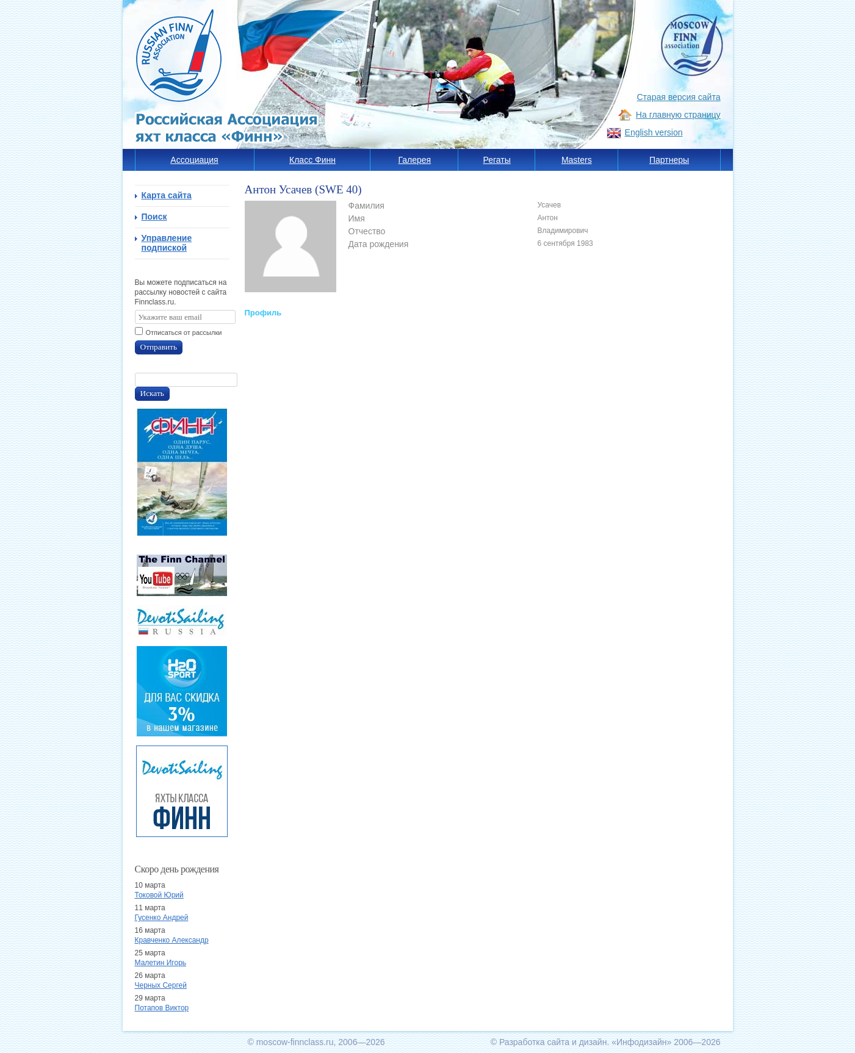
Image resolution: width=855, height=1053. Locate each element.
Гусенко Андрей (162, 917)
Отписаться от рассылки (184, 332)
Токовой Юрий (159, 895)
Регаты (497, 160)
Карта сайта (167, 195)
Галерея (415, 160)
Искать (152, 393)
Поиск (154, 216)
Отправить (159, 346)
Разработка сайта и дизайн (553, 1042)
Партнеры (669, 160)
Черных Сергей (161, 985)
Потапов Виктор (162, 1008)
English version (654, 132)
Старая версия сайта (679, 97)
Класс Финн (312, 160)
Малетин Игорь (161, 962)
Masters (576, 160)
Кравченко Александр (172, 940)
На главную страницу (678, 115)
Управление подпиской (167, 243)
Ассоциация (194, 160)
